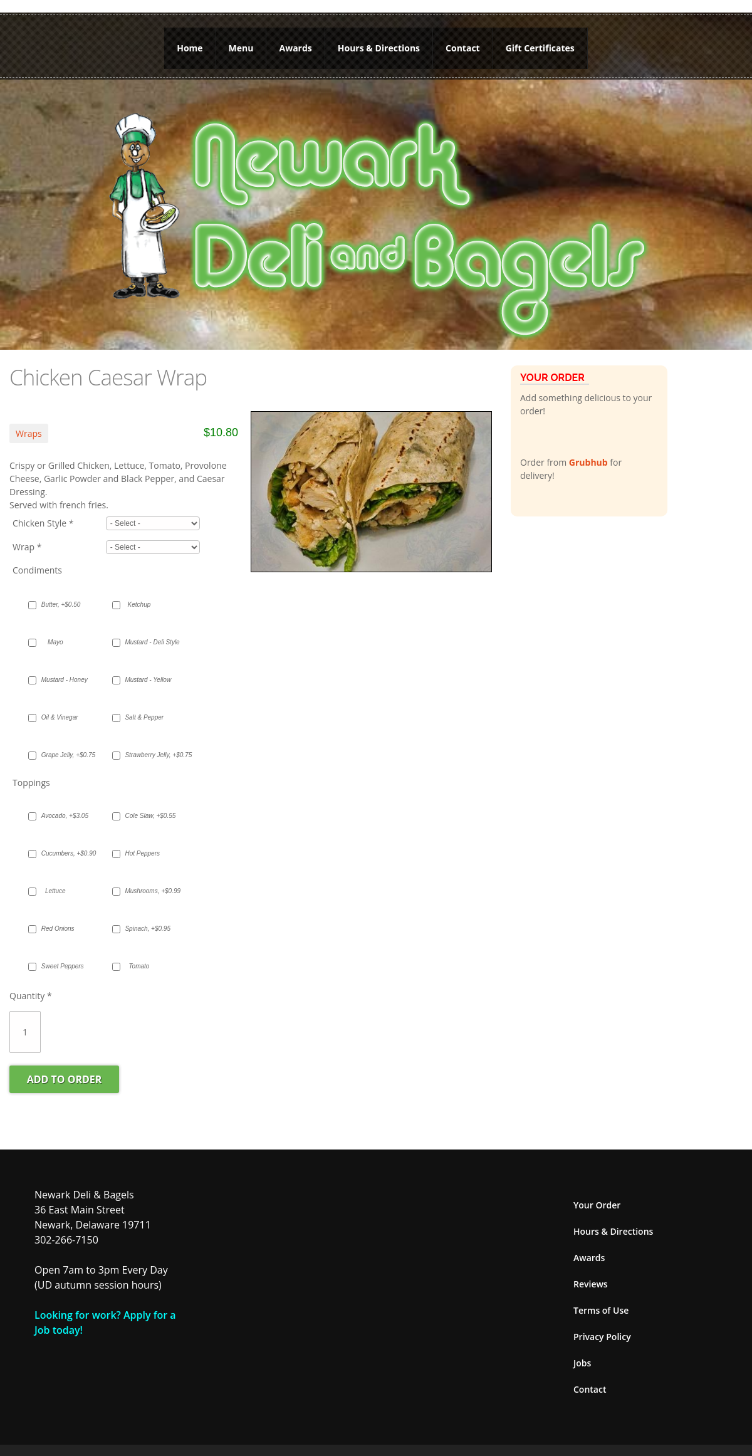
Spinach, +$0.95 (145, 928)
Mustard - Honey (61, 679)
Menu (241, 48)
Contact (463, 48)
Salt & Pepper (144, 717)
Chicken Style (43, 523)
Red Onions (58, 928)
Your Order (596, 1205)
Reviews (590, 1284)
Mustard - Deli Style (145, 642)
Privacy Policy (602, 1337)
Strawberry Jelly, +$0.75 (145, 755)
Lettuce (55, 891)
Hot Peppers (142, 853)
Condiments (37, 570)
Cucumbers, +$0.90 (61, 853)
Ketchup (139, 604)
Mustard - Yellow (145, 679)
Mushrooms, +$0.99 (145, 891)
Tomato (138, 966)
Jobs (582, 1363)
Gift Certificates (540, 48)
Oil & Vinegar (59, 717)
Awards (295, 48)
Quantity (30, 996)
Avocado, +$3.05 (61, 815)
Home (189, 48)
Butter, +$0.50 (61, 604)
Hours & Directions (379, 48)
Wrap (27, 547)
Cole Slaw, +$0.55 (145, 815)
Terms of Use (601, 1310)
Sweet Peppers (61, 966)
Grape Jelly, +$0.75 (61, 755)
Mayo (55, 642)
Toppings (31, 782)
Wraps (29, 433)
